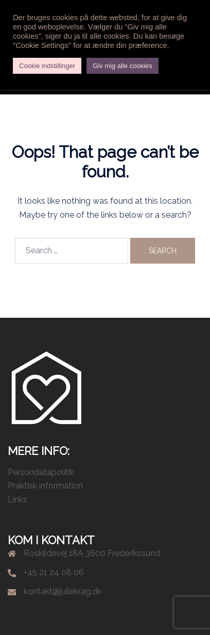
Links (17, 499)
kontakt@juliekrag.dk (62, 591)
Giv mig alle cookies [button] (122, 66)
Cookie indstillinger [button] (47, 66)
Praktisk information (45, 486)
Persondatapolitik (41, 472)
